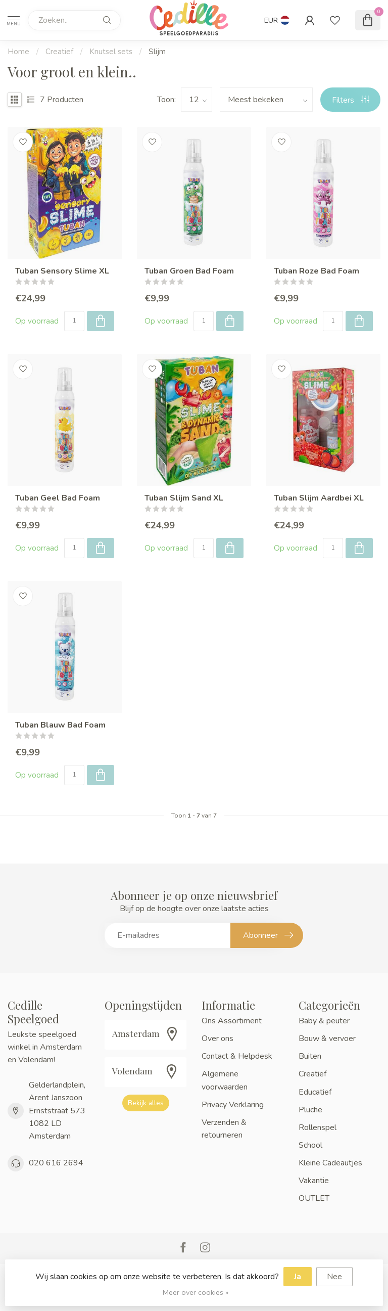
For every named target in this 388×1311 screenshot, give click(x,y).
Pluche (310, 1109)
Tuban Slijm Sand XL (183, 498)
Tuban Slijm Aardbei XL (319, 498)
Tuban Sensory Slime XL (62, 271)
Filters (350, 100)
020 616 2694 (56, 1162)
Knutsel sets (110, 52)
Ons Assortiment (232, 1020)
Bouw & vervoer (327, 1038)
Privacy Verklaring (233, 1104)
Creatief (59, 52)
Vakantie (314, 1180)
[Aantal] (74, 321)
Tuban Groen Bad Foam (189, 271)
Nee (334, 1276)
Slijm (157, 52)
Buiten (310, 1056)
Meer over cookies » (195, 1292)
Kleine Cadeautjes (330, 1162)
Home (18, 52)
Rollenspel (317, 1127)
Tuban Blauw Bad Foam (60, 725)
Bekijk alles (146, 1103)
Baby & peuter (324, 1020)
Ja (297, 1276)
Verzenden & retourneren (224, 1129)
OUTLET (314, 1198)
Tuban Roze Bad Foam (316, 271)
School (310, 1145)
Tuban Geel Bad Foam (57, 498)
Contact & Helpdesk (237, 1056)
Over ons (217, 1038)
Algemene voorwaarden (225, 1080)
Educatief (315, 1092)
